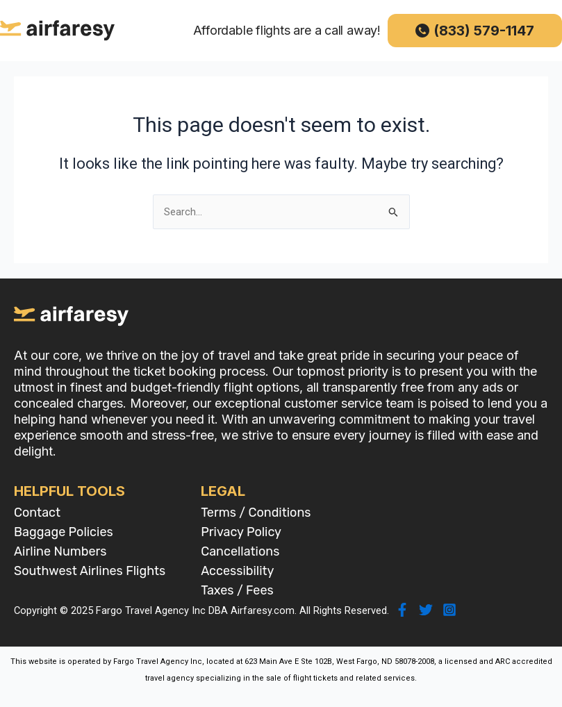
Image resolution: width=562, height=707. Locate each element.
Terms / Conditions (256, 512)
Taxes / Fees (237, 590)
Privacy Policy (241, 532)
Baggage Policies (63, 532)
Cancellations (240, 551)
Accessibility (237, 571)
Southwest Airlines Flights (89, 571)
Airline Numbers (60, 551)
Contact (37, 512)
